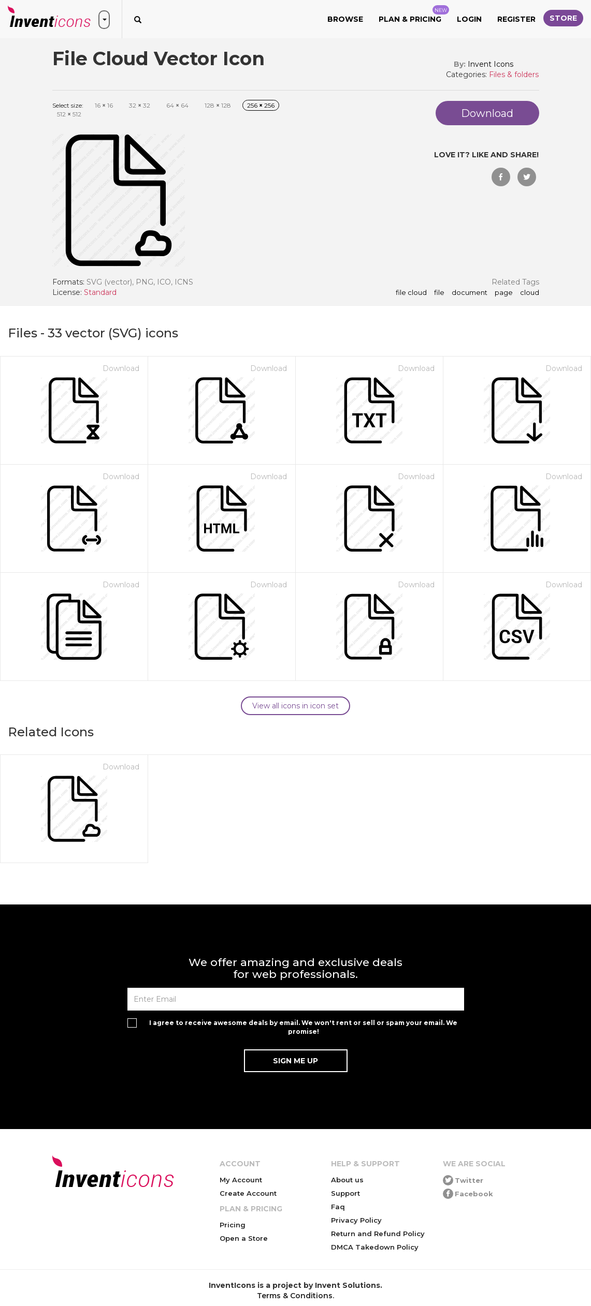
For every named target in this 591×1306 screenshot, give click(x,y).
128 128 (218, 105)
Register (516, 19)
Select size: (67, 105)
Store (563, 18)
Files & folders (514, 74)
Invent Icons (490, 64)
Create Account (248, 1193)
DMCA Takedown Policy (375, 1247)
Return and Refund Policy (378, 1233)
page (504, 292)
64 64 (177, 105)
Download (121, 368)
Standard (100, 292)
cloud (529, 292)
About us (347, 1180)
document (469, 292)
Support (345, 1193)
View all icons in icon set (295, 705)
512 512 (69, 114)
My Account (241, 1180)
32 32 (139, 105)
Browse (345, 19)
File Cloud (411, 292)
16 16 (104, 105)
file (439, 292)
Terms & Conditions (295, 1295)
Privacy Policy (356, 1220)
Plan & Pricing (414, 14)
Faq (338, 1207)
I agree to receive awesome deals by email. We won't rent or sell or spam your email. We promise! (303, 1027)
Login (469, 19)
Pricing (233, 1225)
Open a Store (244, 1238)
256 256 (261, 105)
